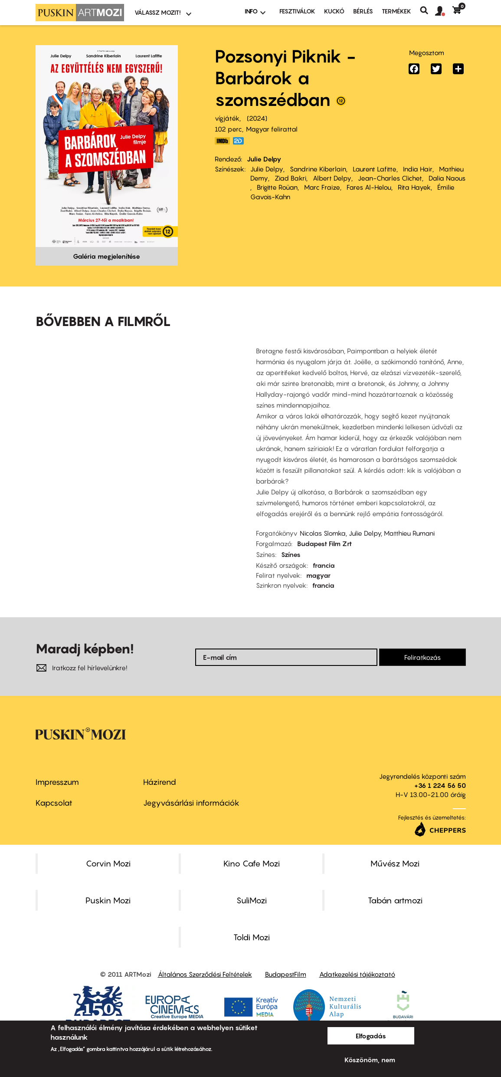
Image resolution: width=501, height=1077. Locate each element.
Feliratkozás (422, 657)
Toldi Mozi (251, 937)
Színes (291, 554)
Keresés (427, 10)
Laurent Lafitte (374, 169)
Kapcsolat (54, 802)
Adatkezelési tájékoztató (357, 974)
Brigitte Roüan (277, 187)
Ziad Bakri (290, 178)
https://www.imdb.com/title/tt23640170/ (222, 141)
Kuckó (334, 11)
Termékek (396, 11)
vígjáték (227, 118)
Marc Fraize (322, 187)
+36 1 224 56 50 (440, 785)
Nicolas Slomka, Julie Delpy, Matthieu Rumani (367, 533)
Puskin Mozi (108, 900)
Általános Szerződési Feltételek (205, 974)
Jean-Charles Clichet (390, 178)
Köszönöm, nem (369, 1060)
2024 (257, 118)
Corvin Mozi (108, 863)
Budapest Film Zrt (324, 543)
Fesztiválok (297, 11)
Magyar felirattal (272, 129)
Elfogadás (371, 1036)
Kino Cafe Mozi (251, 863)
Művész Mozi (394, 863)
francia (324, 565)
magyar (318, 575)
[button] (443, 11)
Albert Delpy (332, 178)
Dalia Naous (447, 178)
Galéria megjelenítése (106, 256)
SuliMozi (251, 900)
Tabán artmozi (395, 900)
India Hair (417, 169)
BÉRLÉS (363, 11)
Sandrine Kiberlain (318, 169)
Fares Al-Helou (369, 187)
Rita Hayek (414, 187)
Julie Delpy (264, 159)
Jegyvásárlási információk (191, 802)
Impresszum (57, 782)
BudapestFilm (285, 974)
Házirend (159, 782)
